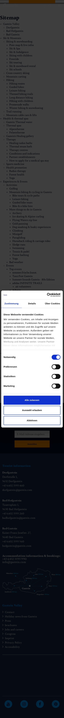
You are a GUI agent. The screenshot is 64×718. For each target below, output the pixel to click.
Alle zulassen (32, 400)
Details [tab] (32, 303)
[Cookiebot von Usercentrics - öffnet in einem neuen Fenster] (46, 295)
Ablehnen (32, 420)
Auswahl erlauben (32, 410)
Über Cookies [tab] (52, 303)
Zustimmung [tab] (11, 303)
